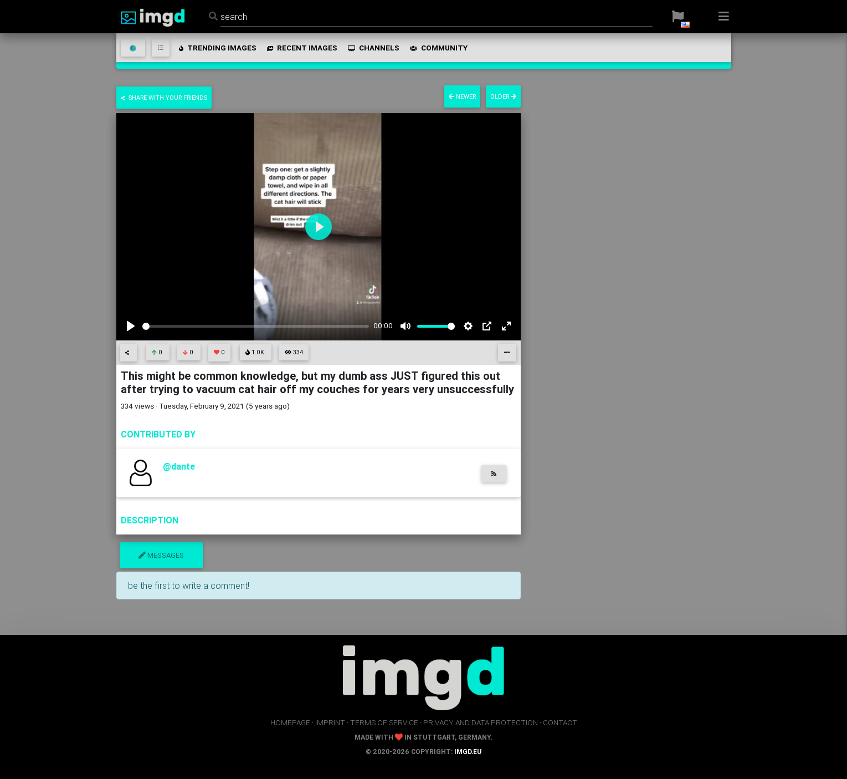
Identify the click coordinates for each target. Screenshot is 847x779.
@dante (179, 466)
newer (462, 96)
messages (161, 555)
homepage (290, 722)
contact (560, 722)
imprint (330, 722)
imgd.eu (467, 751)
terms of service (384, 722)
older (503, 96)
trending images (216, 48)
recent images (301, 48)
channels (372, 48)
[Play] (131, 326)
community (438, 48)
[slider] (255, 326)
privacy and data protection (480, 722)
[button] (678, 17)
